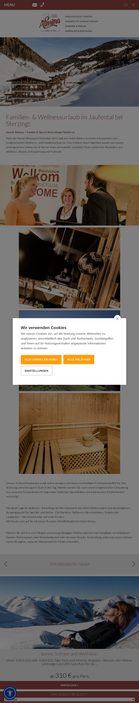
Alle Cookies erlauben (41, 359)
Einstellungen (36, 370)
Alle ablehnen (79, 359)
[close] (117, 318)
